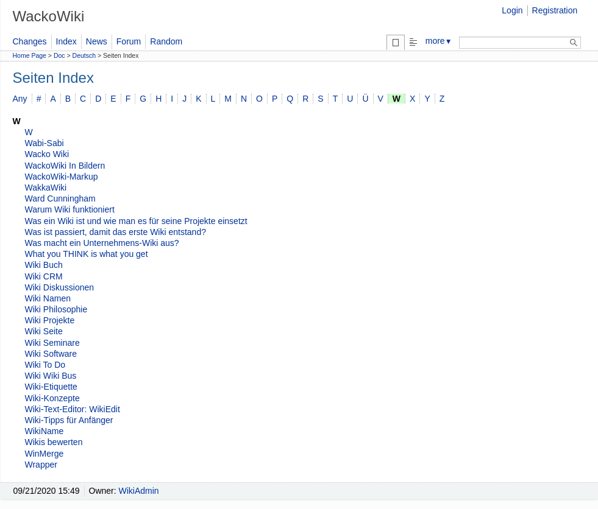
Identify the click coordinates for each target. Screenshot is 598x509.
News (96, 41)
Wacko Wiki (47, 154)
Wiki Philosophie (56, 309)
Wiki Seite (44, 331)
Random (166, 41)
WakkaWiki (46, 187)
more (438, 41)
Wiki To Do (45, 365)
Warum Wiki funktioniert (70, 209)
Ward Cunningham (60, 198)
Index (66, 41)
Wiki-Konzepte (52, 398)
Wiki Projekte (50, 320)
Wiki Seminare (52, 343)
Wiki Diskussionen (59, 287)
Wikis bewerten (54, 442)
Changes (30, 41)
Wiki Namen (48, 298)
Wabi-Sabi (44, 143)
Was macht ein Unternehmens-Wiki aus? (102, 243)
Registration (555, 10)
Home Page (29, 55)
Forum (128, 41)
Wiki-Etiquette (51, 386)
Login (512, 10)
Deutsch (84, 55)
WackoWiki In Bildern (65, 165)
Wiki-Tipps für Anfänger (69, 420)
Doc (59, 55)
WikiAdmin (139, 491)
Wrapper (41, 464)
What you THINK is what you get (86, 254)
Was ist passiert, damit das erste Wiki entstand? (115, 232)
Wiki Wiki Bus (51, 376)
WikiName (44, 431)
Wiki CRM (44, 276)
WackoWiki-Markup (61, 176)
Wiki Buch (44, 265)
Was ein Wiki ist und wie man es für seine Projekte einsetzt (136, 221)
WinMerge (44, 453)
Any (20, 99)
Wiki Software (51, 354)
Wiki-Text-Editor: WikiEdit (72, 409)
